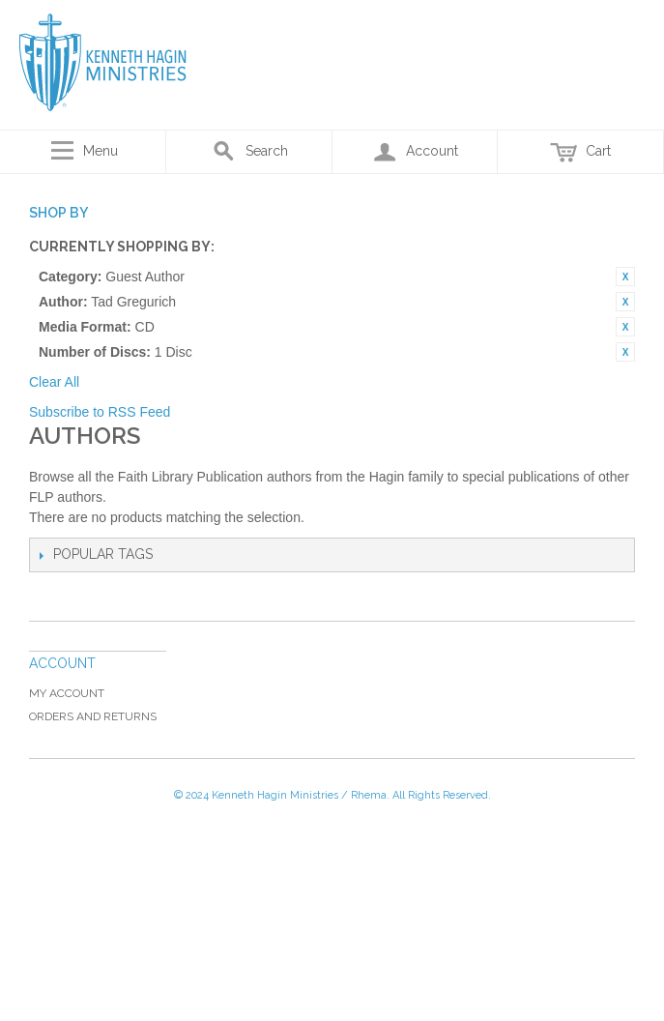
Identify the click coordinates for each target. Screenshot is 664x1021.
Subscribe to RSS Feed (99, 412)
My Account (66, 693)
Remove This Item (625, 276)
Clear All (54, 382)
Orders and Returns (93, 716)
